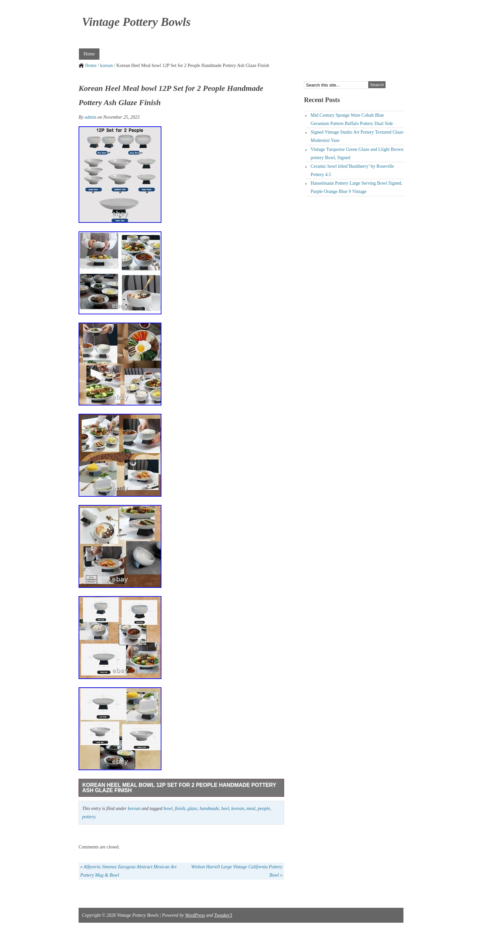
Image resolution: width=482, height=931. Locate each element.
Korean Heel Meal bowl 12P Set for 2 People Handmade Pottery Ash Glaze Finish (179, 787)
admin (90, 117)
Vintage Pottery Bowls (136, 22)
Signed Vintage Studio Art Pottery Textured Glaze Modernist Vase (357, 136)
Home (89, 53)
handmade (209, 808)
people (264, 808)
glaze (193, 808)
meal (250, 808)
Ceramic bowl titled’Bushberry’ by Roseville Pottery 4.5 (352, 170)
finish (180, 808)
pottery (88, 816)
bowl (167, 808)
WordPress (195, 915)
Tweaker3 (223, 915)
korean (106, 65)
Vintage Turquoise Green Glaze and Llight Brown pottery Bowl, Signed (357, 153)
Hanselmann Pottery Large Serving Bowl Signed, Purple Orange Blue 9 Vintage (356, 187)
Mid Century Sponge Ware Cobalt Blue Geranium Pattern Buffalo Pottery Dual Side (352, 119)
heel (225, 808)
